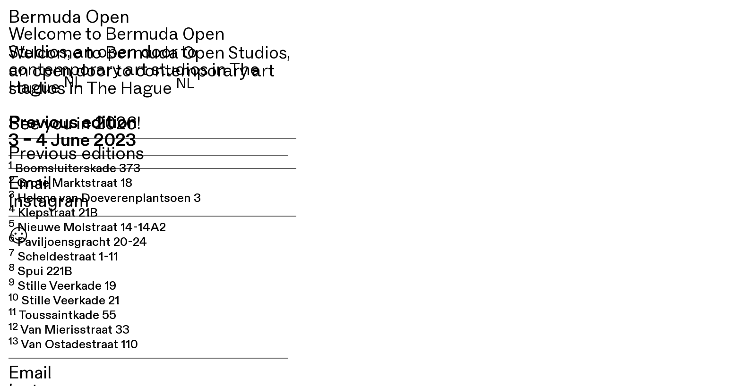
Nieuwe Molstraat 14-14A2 (87, 227)
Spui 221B (40, 271)
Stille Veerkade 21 (64, 301)
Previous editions (76, 153)
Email (30, 183)
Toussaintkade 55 (62, 315)
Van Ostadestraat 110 (73, 344)
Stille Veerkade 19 (62, 286)
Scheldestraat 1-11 (63, 257)
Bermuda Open (69, 17)
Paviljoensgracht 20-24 (78, 242)
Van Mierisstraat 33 (69, 330)
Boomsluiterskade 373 (74, 168)
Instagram (49, 201)
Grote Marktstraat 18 (70, 183)
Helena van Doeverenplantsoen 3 (105, 198)
